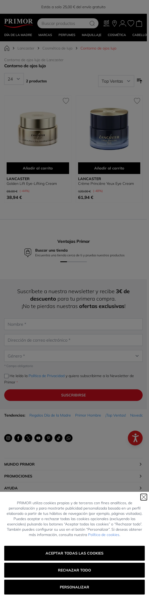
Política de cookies (103, 534)
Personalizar (74, 587)
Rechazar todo (74, 570)
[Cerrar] (144, 497)
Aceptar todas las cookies (74, 553)
